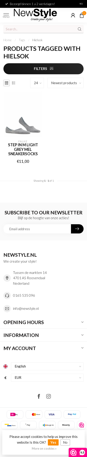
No (65, 442)
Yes (53, 442)
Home (7, 40)
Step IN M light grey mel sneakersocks (23, 149)
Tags (22, 40)
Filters (43, 68)
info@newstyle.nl (26, 308)
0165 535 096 (24, 295)
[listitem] (81, 425)
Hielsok (37, 40)
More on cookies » (44, 448)
